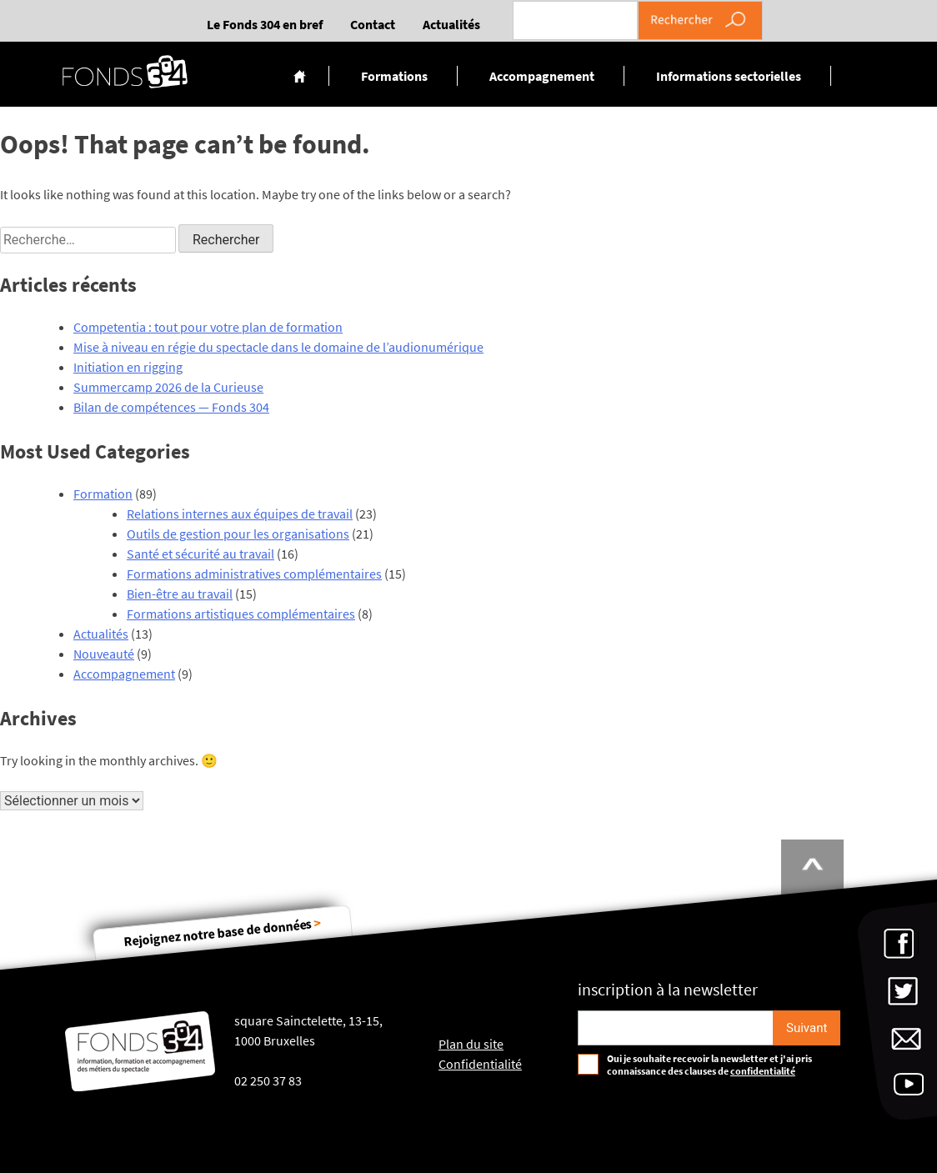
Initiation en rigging (128, 366)
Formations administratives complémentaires (254, 573)
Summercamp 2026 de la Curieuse (168, 386)
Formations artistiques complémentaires (241, 613)
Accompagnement (541, 76)
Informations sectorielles (728, 76)
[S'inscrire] (806, 1027)
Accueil (299, 76)
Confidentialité (480, 1063)
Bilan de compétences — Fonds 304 (171, 407)
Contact (372, 24)
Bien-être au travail (180, 593)
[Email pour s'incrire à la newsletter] (676, 1027)
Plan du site (471, 1043)
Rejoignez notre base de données (222, 932)
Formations (394, 76)
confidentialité (762, 1071)
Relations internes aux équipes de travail (240, 513)
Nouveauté (103, 653)
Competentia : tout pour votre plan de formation (208, 326)
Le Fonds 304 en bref (265, 24)
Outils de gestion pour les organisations (238, 533)
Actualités (451, 24)
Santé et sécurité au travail (200, 553)
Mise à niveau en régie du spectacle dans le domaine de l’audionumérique (278, 346)
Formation (103, 493)
